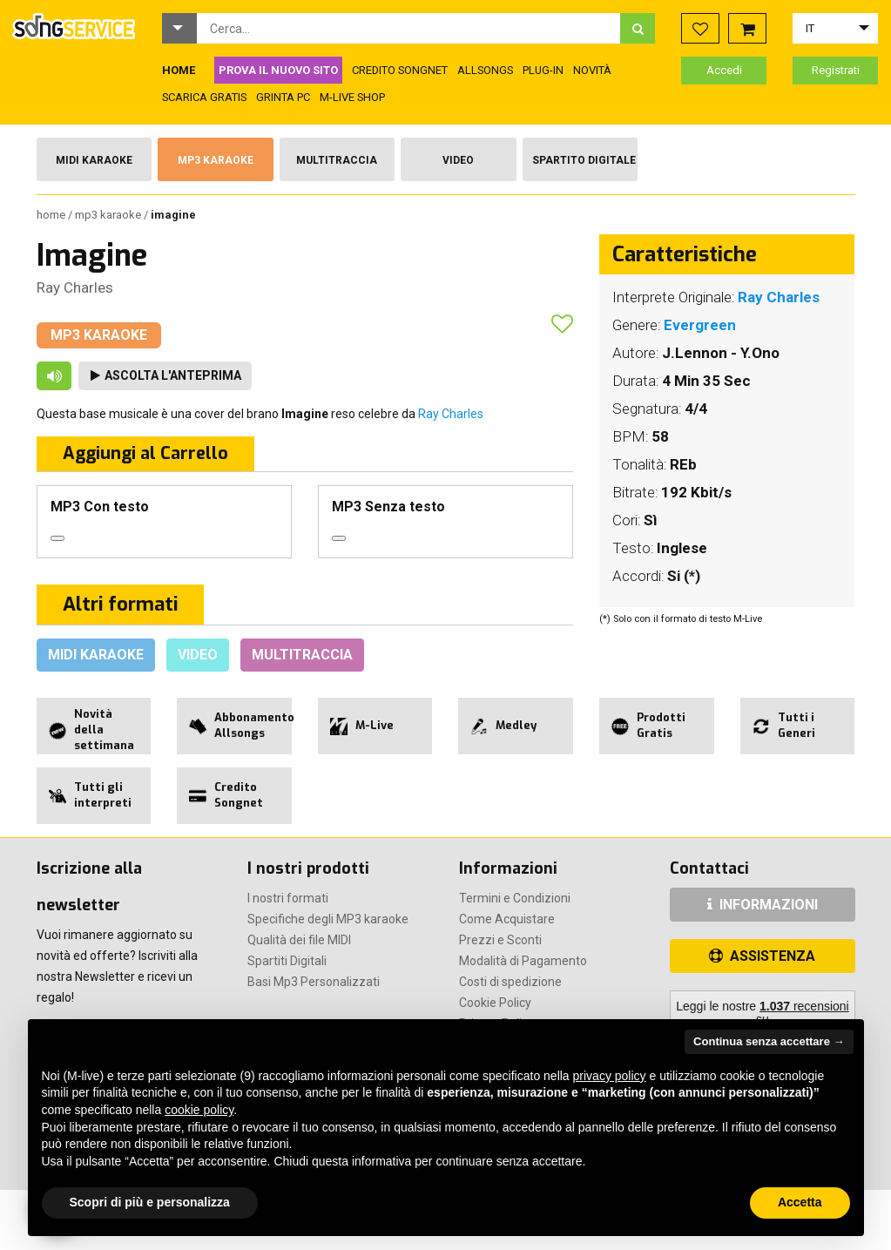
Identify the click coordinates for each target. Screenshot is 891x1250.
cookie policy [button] (199, 1110)
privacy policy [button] (609, 1076)
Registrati (836, 70)
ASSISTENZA (762, 956)
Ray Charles (75, 287)
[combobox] (409, 28)
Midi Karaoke (94, 160)
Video (458, 160)
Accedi (724, 70)
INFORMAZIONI (762, 904)
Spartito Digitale (584, 160)
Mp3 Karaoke (215, 160)
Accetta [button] (800, 1202)
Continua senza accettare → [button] (768, 1041)
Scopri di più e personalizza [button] (150, 1202)
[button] (179, 28)
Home (52, 214)
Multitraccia (336, 160)
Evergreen (700, 325)
